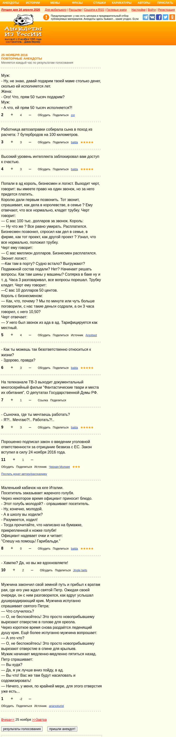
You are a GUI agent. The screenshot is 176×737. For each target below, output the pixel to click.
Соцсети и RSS (94, 9)
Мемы (55, 3)
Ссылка (43, 400)
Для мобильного (56, 9)
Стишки (99, 3)
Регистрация (166, 9)
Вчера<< (8, 720)
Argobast (91, 335)
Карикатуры (122, 3)
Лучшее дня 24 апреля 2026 (20, 9)
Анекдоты (10, 3)
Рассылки (75, 9)
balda (74, 142)
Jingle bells (80, 570)
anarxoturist (56, 706)
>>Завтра (39, 720)
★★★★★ (86, 142)
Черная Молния (59, 467)
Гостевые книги (116, 9)
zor (73, 115)
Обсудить (44, 115)
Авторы (144, 3)
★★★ (76, 467)
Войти (152, 9)
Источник (77, 335)
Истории (33, 3)
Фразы (77, 3)
